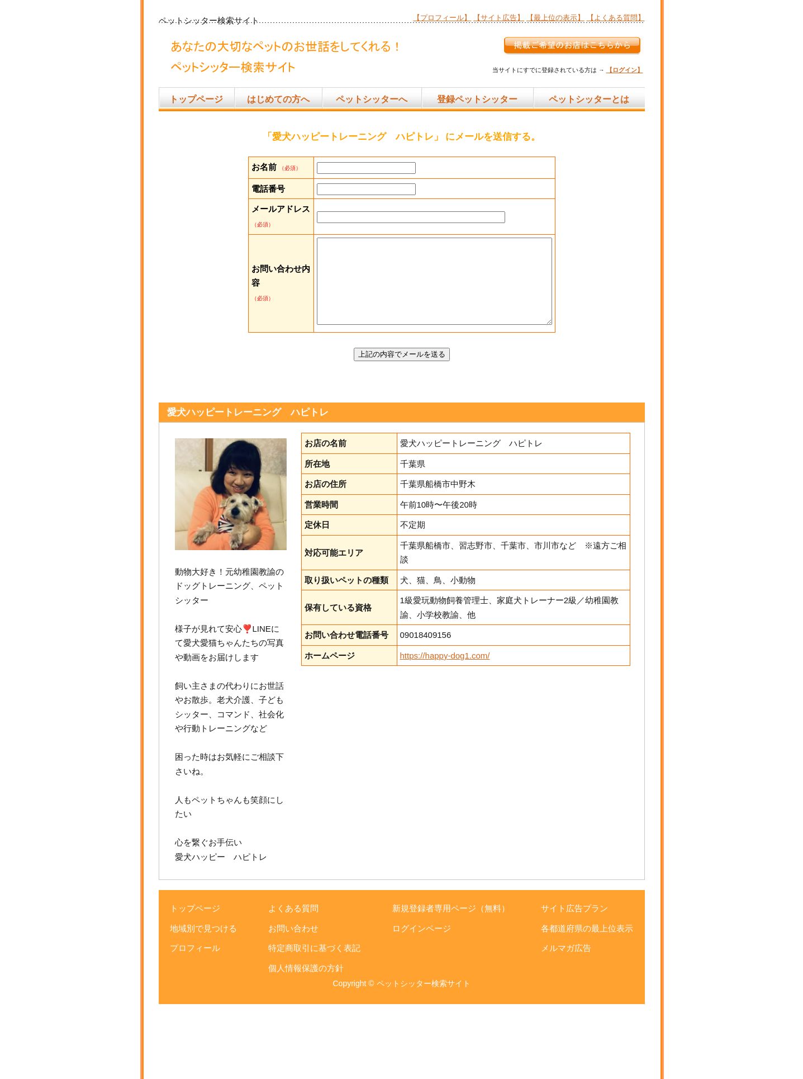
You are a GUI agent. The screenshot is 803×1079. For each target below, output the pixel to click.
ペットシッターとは (589, 99)
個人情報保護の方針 (306, 1043)
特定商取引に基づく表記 (314, 1023)
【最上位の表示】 (555, 17)
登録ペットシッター (477, 99)
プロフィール (195, 1023)
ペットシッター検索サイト (424, 1058)
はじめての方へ (278, 99)
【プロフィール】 (442, 17)
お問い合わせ (293, 1003)
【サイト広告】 (498, 17)
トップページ (196, 99)
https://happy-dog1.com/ (445, 730)
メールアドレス (264, 252)
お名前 (264, 167)
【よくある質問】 (616, 17)
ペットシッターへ (371, 99)
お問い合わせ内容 (264, 342)
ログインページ (421, 1003)
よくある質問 (293, 983)
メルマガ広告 (566, 1023)
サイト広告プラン (574, 983)
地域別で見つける (203, 1003)
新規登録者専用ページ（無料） (451, 983)
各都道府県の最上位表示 (587, 1003)
